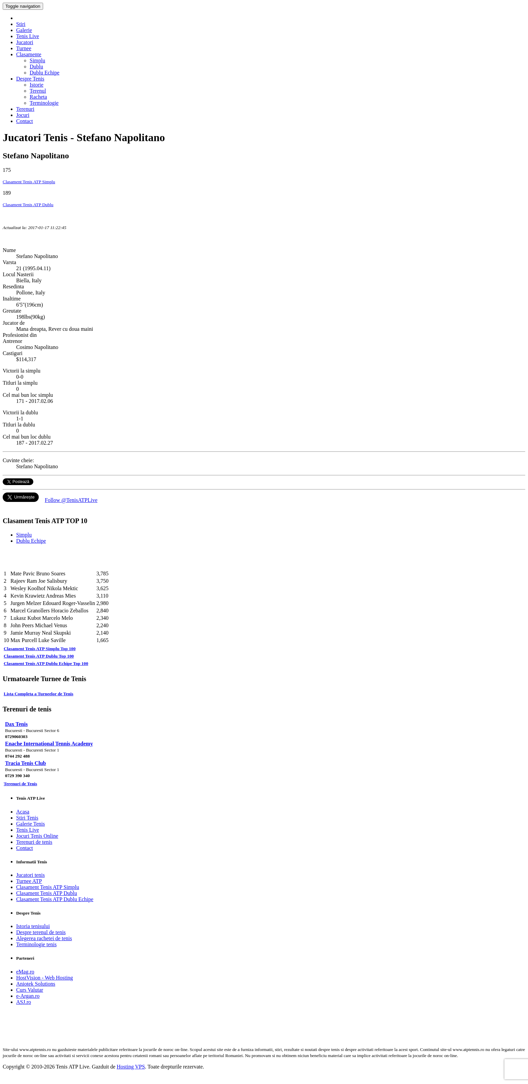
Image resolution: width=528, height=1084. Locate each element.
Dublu (36, 66)
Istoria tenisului (33, 926)
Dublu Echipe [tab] (31, 541)
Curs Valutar (29, 990)
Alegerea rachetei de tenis (44, 938)
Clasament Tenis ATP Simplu (29, 181)
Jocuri (22, 115)
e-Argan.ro (27, 996)
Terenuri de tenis (34, 842)
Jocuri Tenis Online (37, 836)
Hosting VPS (131, 1067)
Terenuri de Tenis (20, 783)
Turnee (23, 48)
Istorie (36, 85)
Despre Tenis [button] (30, 79)
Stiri (21, 24)
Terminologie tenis (36, 944)
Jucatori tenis (30, 875)
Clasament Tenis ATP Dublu (28, 204)
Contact (24, 121)
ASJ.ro (23, 1002)
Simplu (37, 60)
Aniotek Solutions (35, 984)
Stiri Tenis (27, 818)
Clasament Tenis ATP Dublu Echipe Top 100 (46, 663)
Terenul (38, 91)
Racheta (38, 97)
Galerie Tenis (30, 824)
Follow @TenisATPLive (71, 500)
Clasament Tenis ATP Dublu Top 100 (39, 656)
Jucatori (24, 42)
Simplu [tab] (24, 535)
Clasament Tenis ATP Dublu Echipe (54, 899)
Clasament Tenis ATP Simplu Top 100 (39, 648)
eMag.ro (25, 972)
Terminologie (44, 103)
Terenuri (25, 109)
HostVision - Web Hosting (44, 978)
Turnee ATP (29, 881)
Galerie (24, 30)
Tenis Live (27, 36)
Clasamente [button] (28, 54)
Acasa (22, 812)
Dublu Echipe (44, 72)
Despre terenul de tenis (41, 932)
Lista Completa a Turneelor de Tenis (38, 693)
